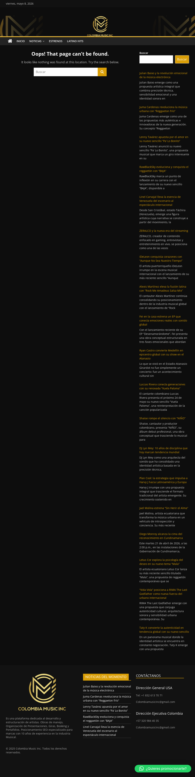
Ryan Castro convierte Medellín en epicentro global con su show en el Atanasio (161, 354)
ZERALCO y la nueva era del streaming (163, 231)
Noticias (35, 41)
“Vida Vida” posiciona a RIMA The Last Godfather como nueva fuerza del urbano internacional (163, 594)
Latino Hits (75, 41)
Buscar (143, 53)
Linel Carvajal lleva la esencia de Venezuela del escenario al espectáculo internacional (160, 201)
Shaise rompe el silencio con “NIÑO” (162, 418)
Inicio (21, 41)
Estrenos (55, 41)
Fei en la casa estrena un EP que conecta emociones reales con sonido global (163, 320)
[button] (163, 768)
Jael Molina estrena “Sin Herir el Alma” (163, 508)
